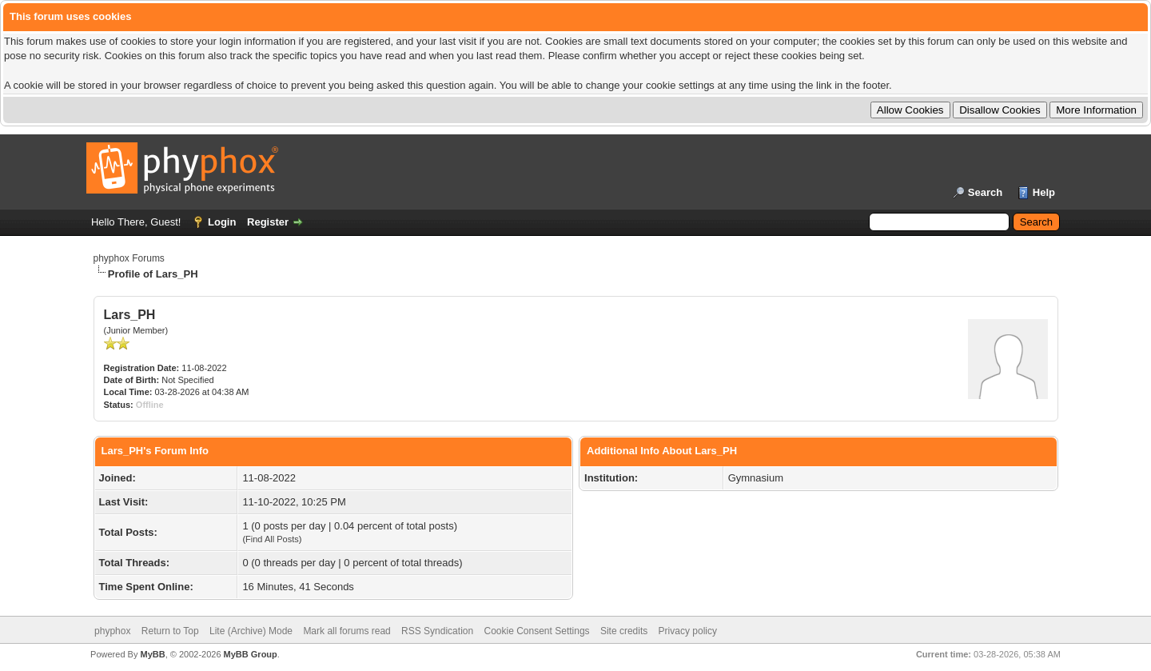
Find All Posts (272, 539)
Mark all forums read (346, 631)
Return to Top (170, 631)
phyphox (112, 631)
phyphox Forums (129, 258)
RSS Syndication (437, 631)
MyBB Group (250, 654)
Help (1044, 192)
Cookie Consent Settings (536, 631)
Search (985, 192)
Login (222, 222)
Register (268, 222)
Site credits (623, 631)
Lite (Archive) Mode (251, 631)
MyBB (152, 654)
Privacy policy (688, 631)
